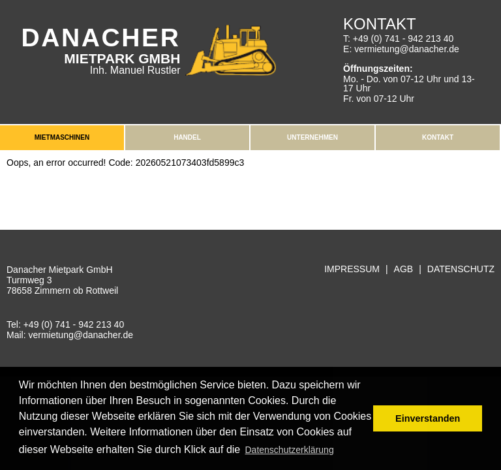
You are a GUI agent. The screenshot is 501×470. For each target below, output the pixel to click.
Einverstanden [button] (427, 418)
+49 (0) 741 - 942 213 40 (403, 38)
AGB (404, 269)
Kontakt (437, 137)
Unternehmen (312, 137)
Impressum (352, 269)
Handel (187, 137)
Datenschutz (460, 269)
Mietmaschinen (62, 137)
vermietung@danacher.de (406, 49)
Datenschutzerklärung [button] (289, 450)
